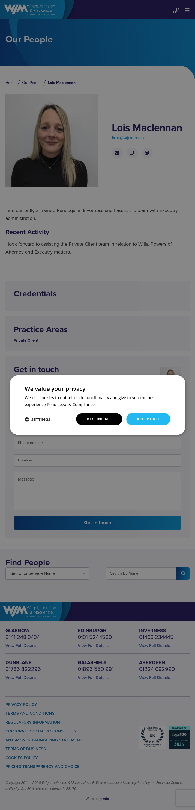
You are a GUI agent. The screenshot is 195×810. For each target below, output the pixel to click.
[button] (37, 419)
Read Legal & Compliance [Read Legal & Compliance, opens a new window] (71, 404)
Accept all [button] (148, 419)
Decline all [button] (99, 419)
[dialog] (97, 405)
